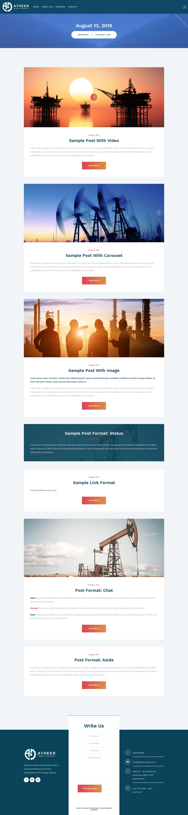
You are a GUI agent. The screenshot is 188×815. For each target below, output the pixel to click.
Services (60, 7)
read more (94, 165)
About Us (47, 7)
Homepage (83, 35)
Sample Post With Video (94, 140)
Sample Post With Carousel (94, 255)
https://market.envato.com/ (43, 490)
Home (36, 7)
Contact (72, 7)
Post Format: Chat (94, 590)
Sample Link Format (94, 482)
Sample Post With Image (94, 370)
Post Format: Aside (94, 659)
